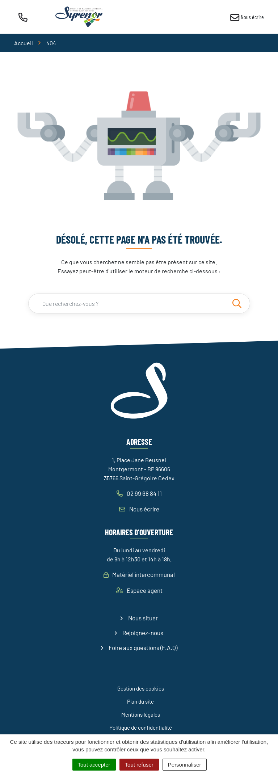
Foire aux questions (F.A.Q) (143, 647)
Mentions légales (140, 714)
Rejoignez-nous (142, 632)
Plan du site (140, 701)
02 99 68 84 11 (139, 493)
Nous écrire (139, 509)
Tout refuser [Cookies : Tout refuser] (139, 765)
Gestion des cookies (140, 688)
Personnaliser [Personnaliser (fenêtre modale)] (184, 765)
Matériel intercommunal (139, 574)
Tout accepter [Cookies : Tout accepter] (94, 765)
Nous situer (143, 617)
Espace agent (139, 590)
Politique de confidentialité (140, 727)
